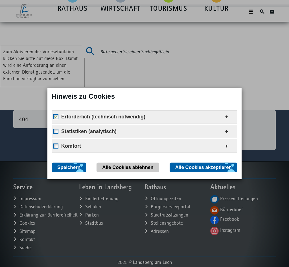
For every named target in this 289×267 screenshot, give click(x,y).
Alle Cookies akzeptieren (203, 167)
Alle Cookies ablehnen (127, 167)
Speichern (68, 167)
